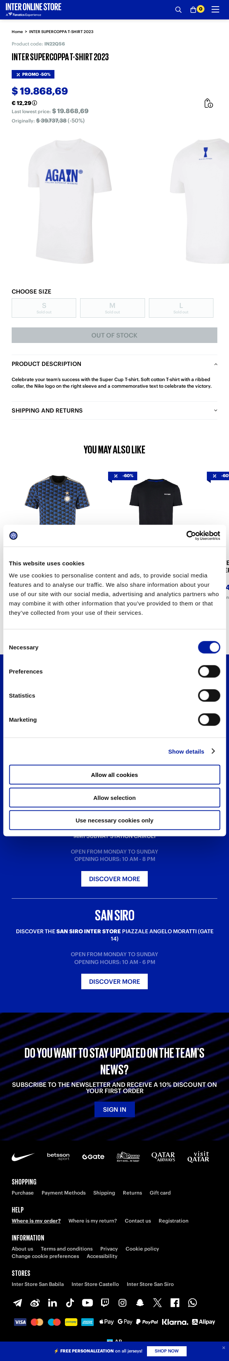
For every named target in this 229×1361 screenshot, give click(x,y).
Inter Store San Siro (150, 1284)
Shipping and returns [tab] (47, 410)
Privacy (109, 1249)
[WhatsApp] (192, 1303)
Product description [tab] (46, 363)
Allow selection (114, 797)
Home (17, 31)
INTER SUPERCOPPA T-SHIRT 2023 (61, 31)
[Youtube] (87, 1303)
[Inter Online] (33, 9)
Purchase (23, 1193)
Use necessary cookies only (114, 820)
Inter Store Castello (95, 1284)
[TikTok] (70, 1303)
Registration (174, 1221)
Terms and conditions (67, 1249)
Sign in (114, 1109)
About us (22, 1249)
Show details (186, 751)
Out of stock (114, 335)
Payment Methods (64, 1193)
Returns (132, 1193)
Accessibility (102, 1256)
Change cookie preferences (45, 1256)
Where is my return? (92, 1221)
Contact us (138, 1221)
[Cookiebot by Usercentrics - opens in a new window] (186, 536)
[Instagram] (122, 1303)
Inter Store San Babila (38, 1284)
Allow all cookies (114, 774)
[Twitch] (105, 1303)
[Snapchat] (140, 1303)
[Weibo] (35, 1303)
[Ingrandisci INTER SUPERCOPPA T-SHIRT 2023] (70, 201)
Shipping (104, 1193)
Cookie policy (142, 1249)
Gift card (160, 1193)
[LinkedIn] (52, 1303)
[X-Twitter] (157, 1303)
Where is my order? (36, 1221)
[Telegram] (17, 1303)
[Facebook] (175, 1303)
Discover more (114, 879)
